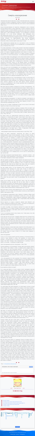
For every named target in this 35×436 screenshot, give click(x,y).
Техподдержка (22, 434)
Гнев (26, 413)
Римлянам (19, 413)
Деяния (5, 413)
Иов (4, 412)
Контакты (17, 434)
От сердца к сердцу (6, 405)
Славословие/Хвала (16, 415)
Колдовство (19, 412)
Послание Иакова (28, 415)
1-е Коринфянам (6, 363)
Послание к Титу (13, 414)
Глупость (24, 413)
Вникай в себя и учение (6, 415)
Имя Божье (12, 413)
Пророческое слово (10, 415)
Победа (1, 414)
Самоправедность (17, 414)
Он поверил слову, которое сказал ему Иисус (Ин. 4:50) (12, 401)
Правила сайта (12, 434)
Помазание (3, 414)
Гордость (9, 413)
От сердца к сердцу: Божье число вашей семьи (11, 404)
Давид (16, 412)
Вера (32, 413)
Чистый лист (22, 413)
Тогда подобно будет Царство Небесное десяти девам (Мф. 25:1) (14, 403)
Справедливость (25, 412)
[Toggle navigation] (33, 2)
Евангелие (15, 414)
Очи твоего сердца (6, 400)
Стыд (14, 413)
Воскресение (13, 363)
